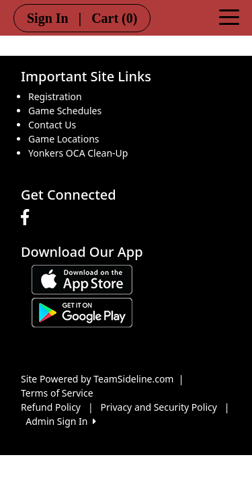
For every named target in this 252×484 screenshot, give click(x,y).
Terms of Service (57, 393)
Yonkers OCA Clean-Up (78, 153)
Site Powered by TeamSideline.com (97, 378)
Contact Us (52, 124)
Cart (114, 18)
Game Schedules (64, 110)
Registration (55, 96)
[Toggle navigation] (229, 16)
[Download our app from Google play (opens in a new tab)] (82, 311)
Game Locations (63, 138)
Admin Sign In (60, 421)
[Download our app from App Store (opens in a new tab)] (82, 278)
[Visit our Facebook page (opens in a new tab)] (28, 218)
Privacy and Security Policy (159, 407)
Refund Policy (51, 407)
